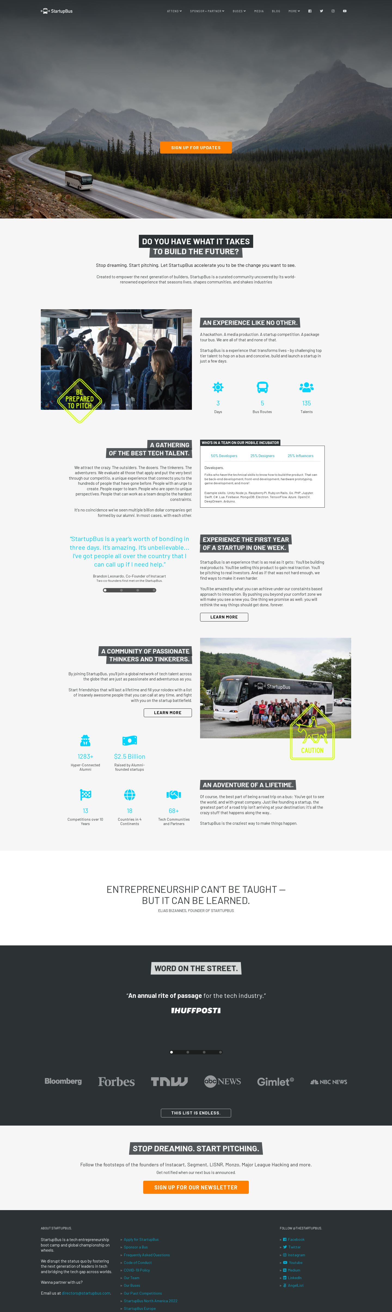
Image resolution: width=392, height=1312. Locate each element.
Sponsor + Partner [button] (207, 11)
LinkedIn (292, 1277)
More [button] (294, 11)
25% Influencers (301, 455)
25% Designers (262, 455)
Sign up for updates (196, 147)
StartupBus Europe (140, 1308)
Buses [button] (239, 11)
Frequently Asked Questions (147, 1254)
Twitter (292, 1247)
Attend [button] (174, 11)
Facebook (294, 1239)
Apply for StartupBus (141, 1239)
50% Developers (224, 455)
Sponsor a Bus (136, 1247)
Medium (291, 1270)
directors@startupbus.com (86, 1293)
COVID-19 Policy (137, 1270)
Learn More (224, 616)
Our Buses (132, 1285)
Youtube (292, 1262)
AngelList (293, 1285)
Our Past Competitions (143, 1293)
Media (259, 11)
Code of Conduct (138, 1262)
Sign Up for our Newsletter (196, 1187)
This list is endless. (196, 1112)
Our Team (131, 1277)
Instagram (294, 1254)
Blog (276, 11)
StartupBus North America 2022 (150, 1300)
